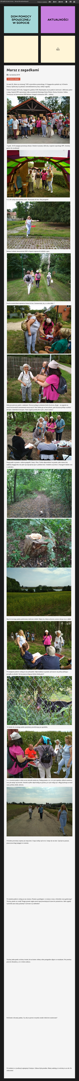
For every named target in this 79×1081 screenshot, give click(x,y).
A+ (50, 2)
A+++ (61, 2)
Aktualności (58, 19)
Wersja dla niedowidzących (21, 1)
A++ (55, 2)
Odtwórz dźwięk (13, 79)
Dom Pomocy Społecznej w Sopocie (21, 19)
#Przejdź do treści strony (7, 1)
